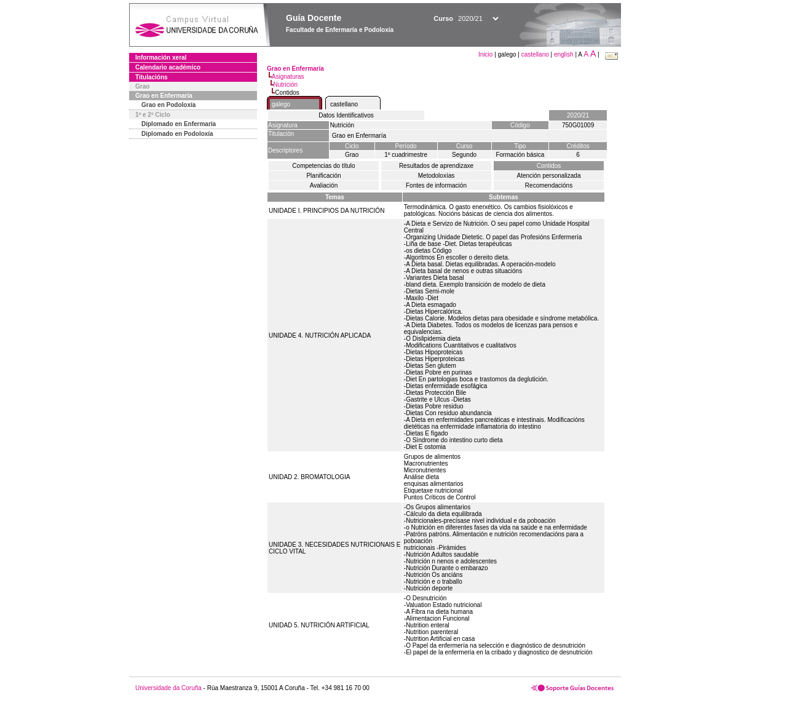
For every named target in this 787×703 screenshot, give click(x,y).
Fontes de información (436, 185)
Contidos (549, 165)
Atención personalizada (549, 175)
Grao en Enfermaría (163, 95)
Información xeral (160, 57)
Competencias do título (323, 165)
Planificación (323, 175)
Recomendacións (548, 185)
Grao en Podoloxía (168, 104)
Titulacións (151, 77)
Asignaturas (288, 76)
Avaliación (324, 185)
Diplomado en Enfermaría (178, 124)
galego (281, 104)
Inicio (486, 54)
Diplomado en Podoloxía (177, 133)
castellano (535, 54)
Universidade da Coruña (168, 688)
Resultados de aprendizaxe (436, 165)
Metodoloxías (436, 175)
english (564, 54)
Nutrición (286, 84)
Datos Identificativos (346, 115)
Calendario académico (167, 67)
